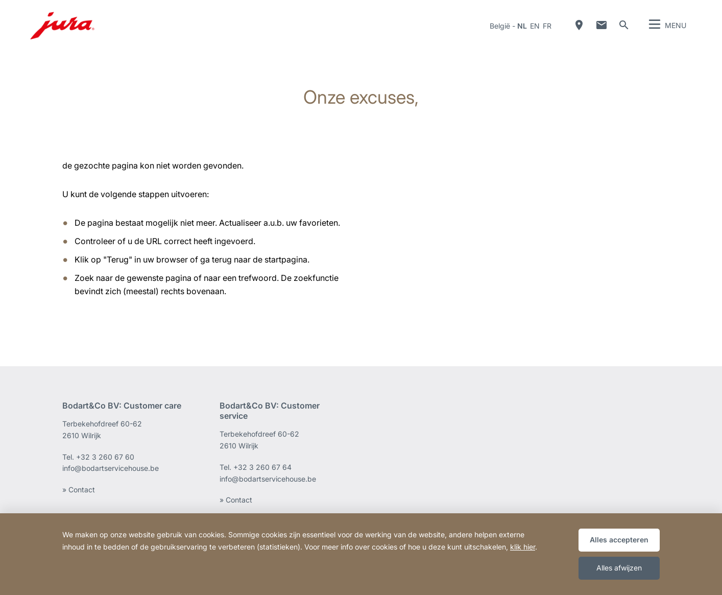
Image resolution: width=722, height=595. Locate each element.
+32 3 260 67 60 (105, 457)
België (500, 25)
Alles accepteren (619, 539)
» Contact (78, 489)
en (535, 25)
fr (547, 25)
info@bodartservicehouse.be (110, 468)
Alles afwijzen (619, 567)
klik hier (522, 546)
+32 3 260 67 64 (262, 467)
